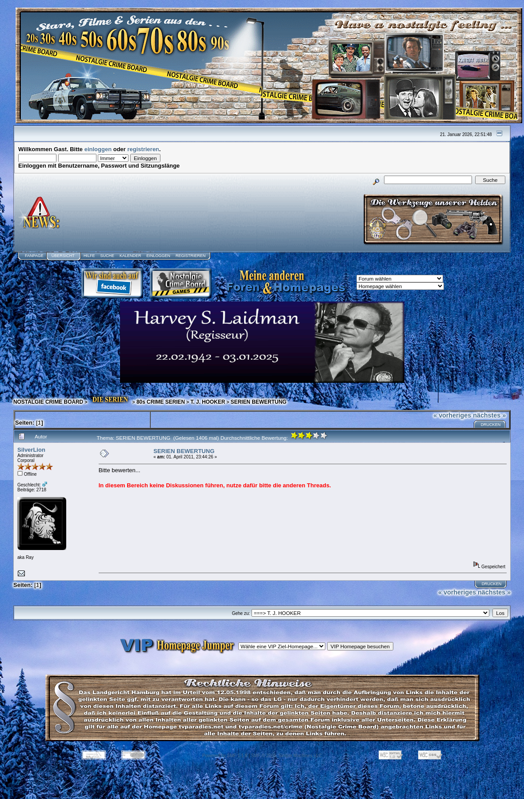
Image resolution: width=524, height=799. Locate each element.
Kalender (130, 255)
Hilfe (89, 255)
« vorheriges (452, 415)
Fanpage (34, 255)
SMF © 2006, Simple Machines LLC (286, 755)
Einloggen (158, 255)
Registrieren (191, 255)
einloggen (98, 149)
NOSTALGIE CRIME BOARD (48, 402)
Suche (107, 255)
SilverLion (31, 449)
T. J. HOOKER (207, 402)
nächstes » (489, 415)
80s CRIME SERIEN (160, 402)
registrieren (144, 149)
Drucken (491, 424)
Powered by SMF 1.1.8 (225, 755)
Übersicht (63, 255)
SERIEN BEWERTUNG (259, 402)
